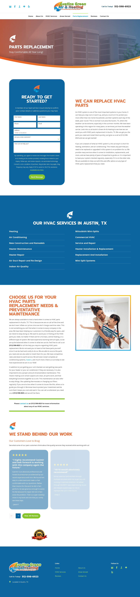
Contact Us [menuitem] (104, 16)
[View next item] (18, 515)
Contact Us (82, 576)
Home (57, 568)
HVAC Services (60, 572)
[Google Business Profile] (10, 6)
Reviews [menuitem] (94, 16)
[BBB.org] (19, 6)
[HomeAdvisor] (24, 6)
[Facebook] (15, 6)
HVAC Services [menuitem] (51, 16)
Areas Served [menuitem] (65, 16)
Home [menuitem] (30, 16)
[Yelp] (29, 6)
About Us (81, 568)
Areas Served (83, 572)
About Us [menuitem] (39, 16)
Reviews (58, 576)
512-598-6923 (122, 6)
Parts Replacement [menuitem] (80, 16)
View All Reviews (31, 516)
